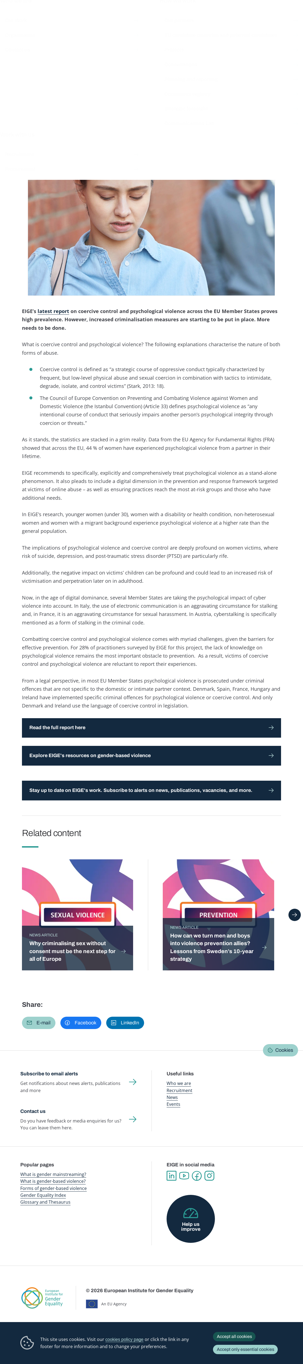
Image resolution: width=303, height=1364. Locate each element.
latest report (53, 311)
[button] (38, 1023)
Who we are (179, 1083)
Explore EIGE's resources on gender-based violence (90, 755)
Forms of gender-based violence (53, 1188)
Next (294, 915)
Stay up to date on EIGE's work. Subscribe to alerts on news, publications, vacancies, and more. (140, 790)
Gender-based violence (176, 16)
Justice (112, 123)
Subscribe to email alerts (49, 1073)
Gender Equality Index (207, 16)
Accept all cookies (234, 1336)
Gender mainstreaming (143, 16)
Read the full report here (57, 727)
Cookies (284, 1050)
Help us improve (190, 1226)
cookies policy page (124, 1339)
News (72, 50)
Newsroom (76, 16)
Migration (131, 123)
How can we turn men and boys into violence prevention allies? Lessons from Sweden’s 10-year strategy (212, 947)
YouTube (184, 1176)
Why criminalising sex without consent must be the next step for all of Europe (72, 951)
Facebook (197, 1176)
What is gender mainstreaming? (53, 1174)
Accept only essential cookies (245, 1349)
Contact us (33, 1111)
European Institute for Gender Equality (28, 16)
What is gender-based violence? (53, 1181)
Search (292, 16)
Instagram (209, 1176)
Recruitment (179, 1090)
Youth (148, 123)
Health (96, 123)
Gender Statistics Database (239, 16)
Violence (164, 123)
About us (269, 16)
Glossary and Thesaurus (45, 1202)
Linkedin (171, 1176)
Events (173, 1104)
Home (31, 50)
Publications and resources (108, 16)
